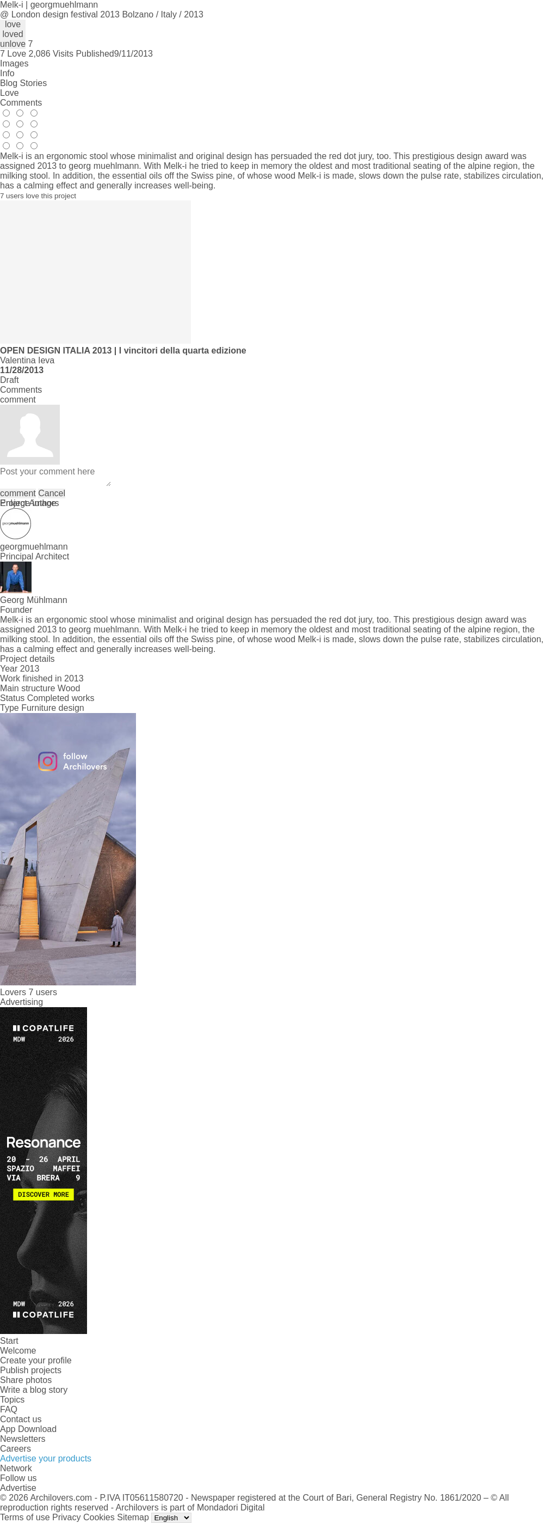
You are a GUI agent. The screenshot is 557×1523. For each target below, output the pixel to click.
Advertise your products (45, 1458)
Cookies (99, 1517)
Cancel (51, 493)
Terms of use (25, 1517)
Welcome (18, 1350)
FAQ (8, 1409)
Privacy (66, 1517)
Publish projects (30, 1370)
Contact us (20, 1419)
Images (14, 63)
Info (7, 73)
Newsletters (23, 1438)
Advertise (18, 1487)
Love (9, 93)
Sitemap (133, 1517)
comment (18, 493)
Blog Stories (23, 83)
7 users (42, 992)
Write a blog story (33, 1389)
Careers (15, 1448)
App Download (28, 1429)
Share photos (26, 1380)
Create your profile (36, 1360)
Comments (21, 102)
